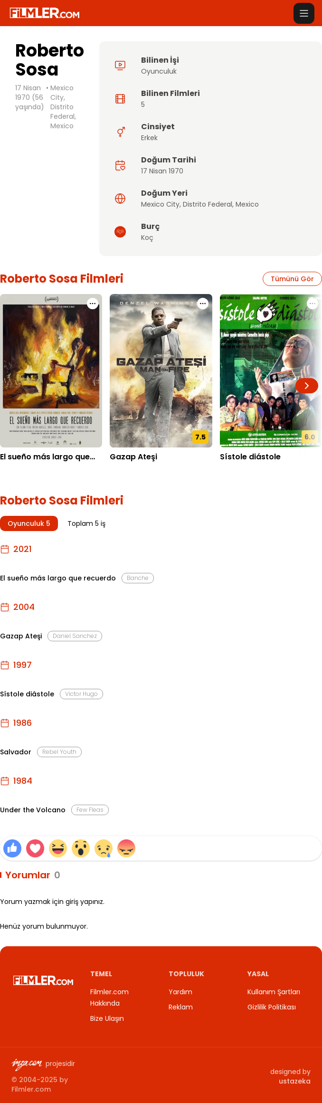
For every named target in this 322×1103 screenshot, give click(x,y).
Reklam (181, 1007)
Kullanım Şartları (273, 992)
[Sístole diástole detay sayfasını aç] (271, 370)
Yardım (180, 992)
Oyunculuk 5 (29, 523)
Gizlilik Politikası (271, 1007)
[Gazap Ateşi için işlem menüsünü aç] (202, 303)
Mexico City (160, 204)
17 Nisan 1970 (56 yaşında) (29, 97)
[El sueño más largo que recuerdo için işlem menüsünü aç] (92, 303)
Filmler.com (31, 1089)
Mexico (247, 204)
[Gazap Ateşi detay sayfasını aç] (161, 370)
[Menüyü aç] (304, 13)
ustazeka (295, 1081)
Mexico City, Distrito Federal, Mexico (63, 107)
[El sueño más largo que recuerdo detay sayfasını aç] (51, 370)
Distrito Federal (207, 204)
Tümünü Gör (292, 279)
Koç (147, 237)
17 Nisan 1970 (162, 171)
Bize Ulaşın (107, 1018)
